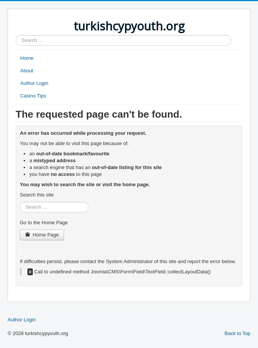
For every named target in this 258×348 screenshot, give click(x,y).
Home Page (42, 235)
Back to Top (237, 333)
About (26, 70)
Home (27, 58)
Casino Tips (33, 96)
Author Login (34, 83)
